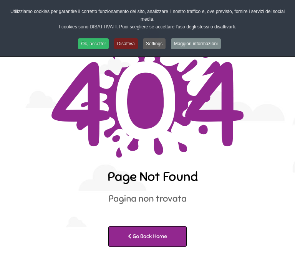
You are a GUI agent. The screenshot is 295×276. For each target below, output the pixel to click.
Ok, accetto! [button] (93, 43)
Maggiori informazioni (196, 43)
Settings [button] (154, 43)
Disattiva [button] (126, 43)
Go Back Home (147, 236)
